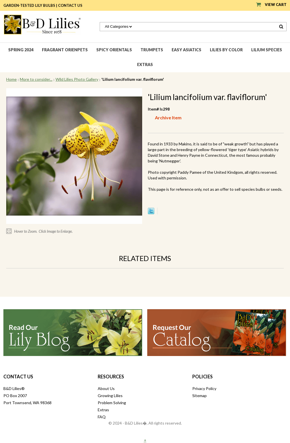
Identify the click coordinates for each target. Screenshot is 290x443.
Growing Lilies (110, 395)
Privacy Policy (204, 388)
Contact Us (70, 5)
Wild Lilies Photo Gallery (77, 79)
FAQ (102, 416)
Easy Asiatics (186, 49)
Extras (145, 64)
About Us (106, 388)
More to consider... (36, 79)
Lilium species (266, 49)
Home (11, 79)
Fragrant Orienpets (65, 49)
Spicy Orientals (114, 49)
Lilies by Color (226, 49)
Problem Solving (112, 402)
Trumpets (151, 49)
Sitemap (199, 395)
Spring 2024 (20, 49)
